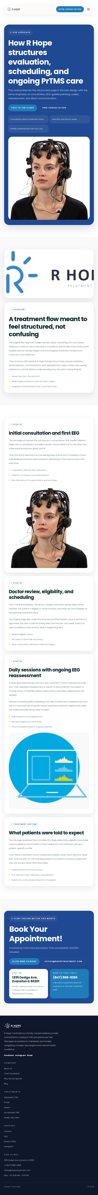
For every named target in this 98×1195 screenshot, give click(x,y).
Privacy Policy (10, 1141)
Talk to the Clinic (22, 108)
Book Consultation (70, 9)
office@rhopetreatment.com (63, 961)
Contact (8, 1131)
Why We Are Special (13, 1078)
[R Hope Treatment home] (14, 9)
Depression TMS (11, 1097)
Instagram (20, 1055)
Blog (6, 1083)
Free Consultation (54, 108)
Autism (7, 1107)
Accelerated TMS (11, 1112)
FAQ (6, 1136)
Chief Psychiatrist (12, 1073)
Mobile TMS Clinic (11, 1117)
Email (29, 1055)
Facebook (9, 1055)
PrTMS (6, 1102)
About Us (8, 1068)
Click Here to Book (24, 961)
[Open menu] (88, 9)
